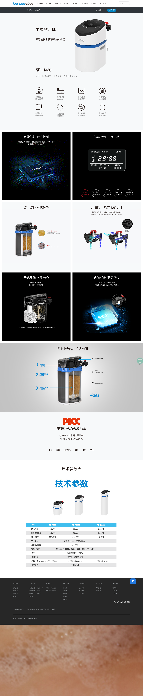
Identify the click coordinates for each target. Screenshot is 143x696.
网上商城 (103, 3)
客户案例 (85, 3)
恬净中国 (40, 3)
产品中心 (49, 3)
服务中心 (67, 3)
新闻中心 (76, 3)
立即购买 (112, 10)
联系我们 (94, 3)
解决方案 (58, 3)
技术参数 (98, 10)
